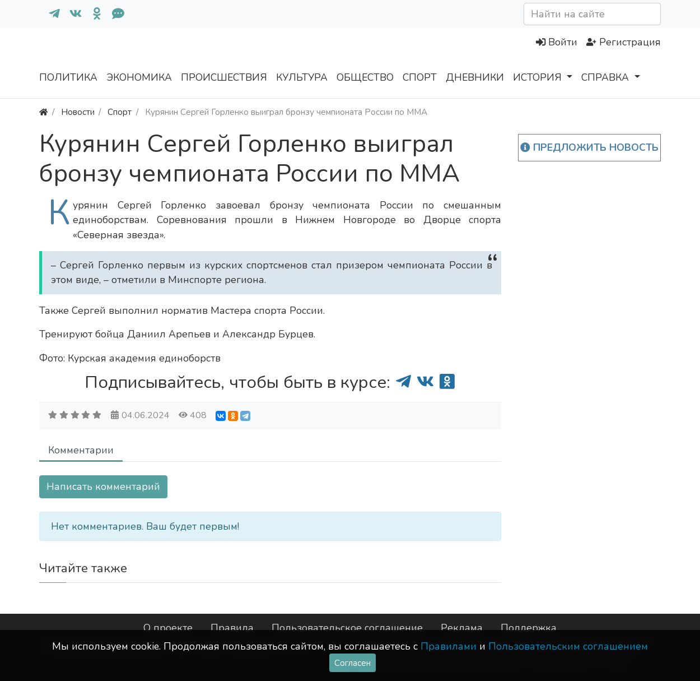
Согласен (352, 663)
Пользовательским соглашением (568, 646)
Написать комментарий (103, 486)
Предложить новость (589, 147)
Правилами (449, 646)
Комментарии (81, 450)
